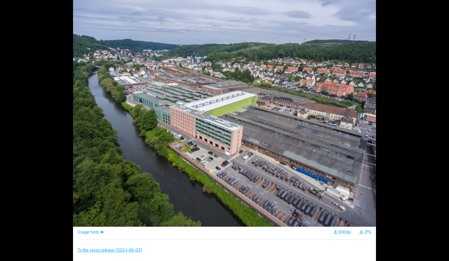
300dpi (344, 232)
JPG (367, 232)
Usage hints (88, 232)
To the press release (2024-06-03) (110, 250)
